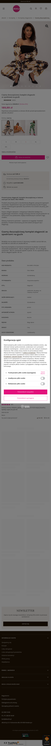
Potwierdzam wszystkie (26, 392)
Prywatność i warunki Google (13, 356)
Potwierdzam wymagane (25, 398)
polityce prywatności (29, 353)
